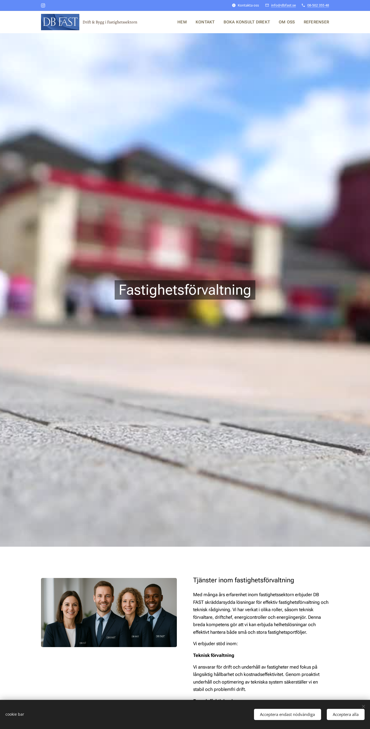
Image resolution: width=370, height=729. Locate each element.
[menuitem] (186, 22)
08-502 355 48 (318, 5)
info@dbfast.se (283, 5)
